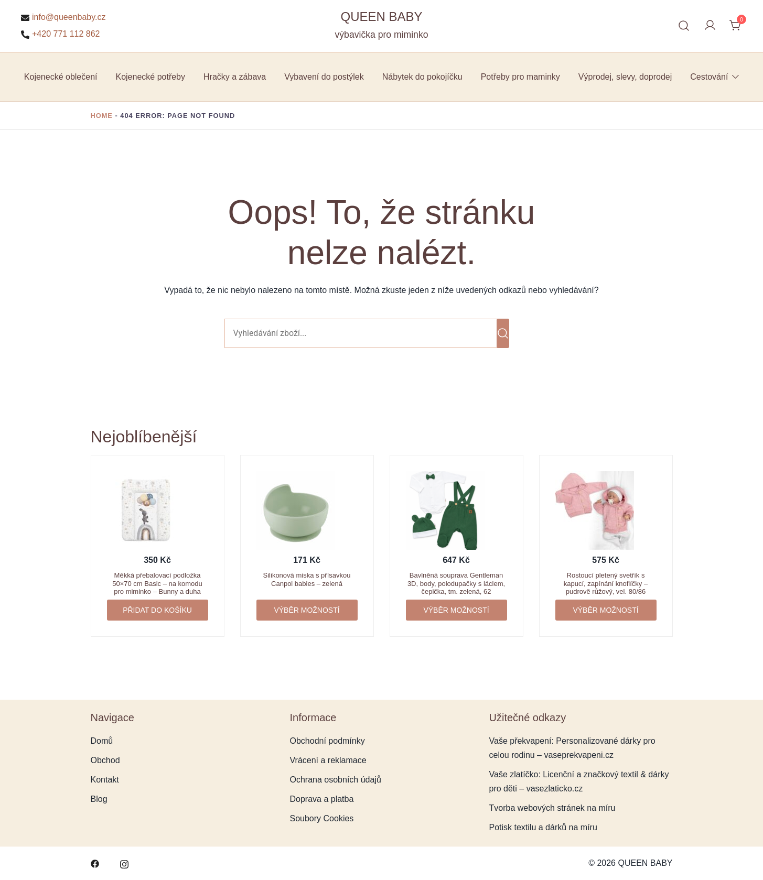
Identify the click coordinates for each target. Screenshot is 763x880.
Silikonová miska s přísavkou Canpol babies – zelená (307, 579)
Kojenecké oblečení (61, 76)
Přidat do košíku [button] (157, 610)
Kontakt (105, 779)
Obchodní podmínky (327, 740)
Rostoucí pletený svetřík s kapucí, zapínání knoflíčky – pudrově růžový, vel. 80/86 (606, 583)
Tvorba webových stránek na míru (552, 807)
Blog (99, 799)
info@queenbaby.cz (63, 17)
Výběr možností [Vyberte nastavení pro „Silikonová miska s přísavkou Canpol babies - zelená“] (306, 610)
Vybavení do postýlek (324, 76)
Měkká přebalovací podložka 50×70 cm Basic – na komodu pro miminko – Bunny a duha (157, 583)
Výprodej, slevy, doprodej (625, 76)
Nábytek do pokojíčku (422, 76)
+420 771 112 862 (60, 34)
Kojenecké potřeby (150, 76)
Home (102, 115)
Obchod (105, 760)
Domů (102, 740)
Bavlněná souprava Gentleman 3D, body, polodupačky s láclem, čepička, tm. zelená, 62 (456, 583)
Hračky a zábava (234, 76)
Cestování (709, 76)
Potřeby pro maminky (520, 76)
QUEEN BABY (381, 16)
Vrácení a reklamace (328, 760)
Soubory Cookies (322, 818)
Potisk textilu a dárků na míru (543, 827)
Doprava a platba (322, 799)
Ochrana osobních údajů (335, 779)
